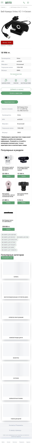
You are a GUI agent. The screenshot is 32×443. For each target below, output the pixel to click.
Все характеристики (16, 74)
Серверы (16, 276)
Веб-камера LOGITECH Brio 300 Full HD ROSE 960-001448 (8, 195)
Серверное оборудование (16, 317)
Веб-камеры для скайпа (8, 247)
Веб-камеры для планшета (9, 244)
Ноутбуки (16, 378)
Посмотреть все (7, 258)
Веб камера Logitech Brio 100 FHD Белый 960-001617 (8, 169)
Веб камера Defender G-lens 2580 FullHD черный (23, 169)
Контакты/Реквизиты (16, 425)
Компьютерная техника (16, 398)
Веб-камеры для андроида (9, 234)
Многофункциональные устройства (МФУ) (16, 297)
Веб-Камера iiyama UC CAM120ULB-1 (7, 221)
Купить (8, 176)
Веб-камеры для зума (22, 237)
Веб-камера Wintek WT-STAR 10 (22, 194)
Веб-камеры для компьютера (9, 239)
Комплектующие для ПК (16, 337)
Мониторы (16, 358)
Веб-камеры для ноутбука (8, 242)
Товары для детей (16, 418)
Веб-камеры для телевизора (9, 250)
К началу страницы (16, 430)
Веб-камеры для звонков (8, 237)
